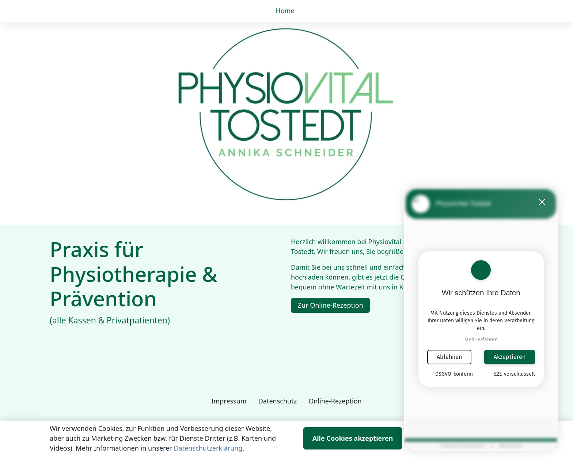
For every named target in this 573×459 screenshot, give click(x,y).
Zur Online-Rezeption (330, 305)
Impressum (228, 401)
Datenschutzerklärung (208, 448)
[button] (286, 11)
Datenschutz (277, 401)
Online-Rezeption (335, 401)
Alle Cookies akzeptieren (352, 438)
